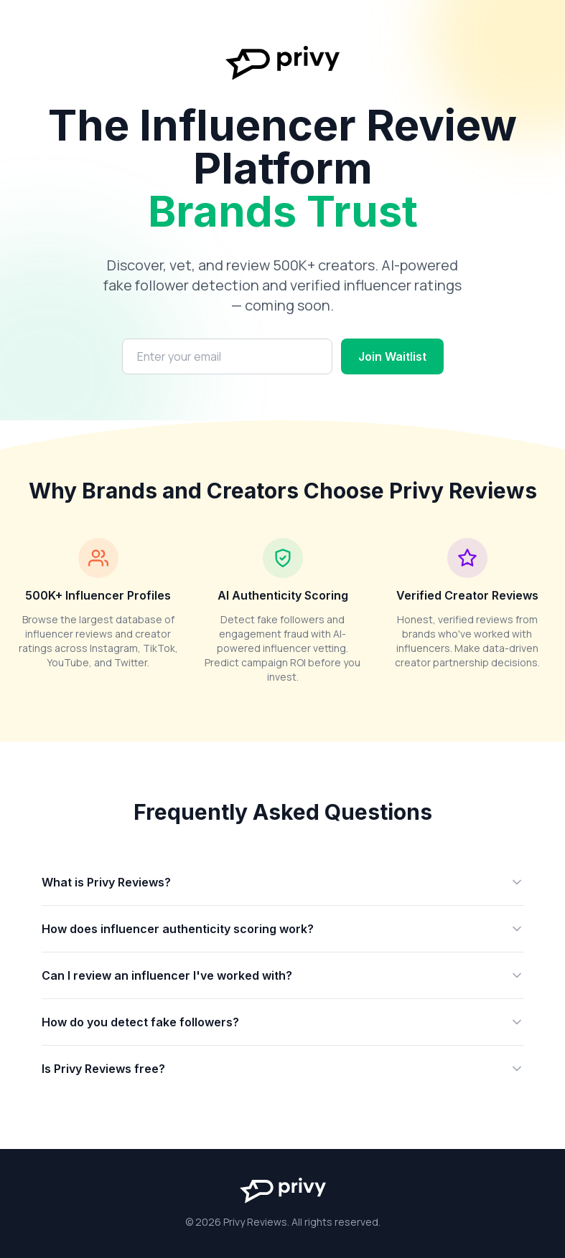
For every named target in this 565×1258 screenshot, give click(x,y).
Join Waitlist (392, 356)
